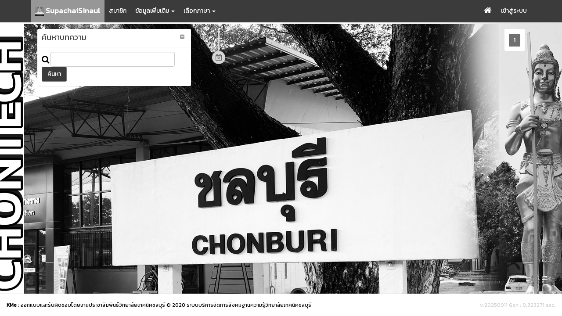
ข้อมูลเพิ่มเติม (155, 10)
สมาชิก (117, 10)
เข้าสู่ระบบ (514, 10)
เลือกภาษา (200, 10)
